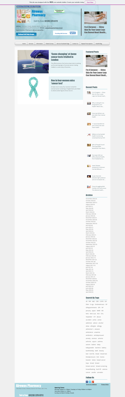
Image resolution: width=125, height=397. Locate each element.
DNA (87, 304)
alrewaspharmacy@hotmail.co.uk (29, 28)
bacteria (98, 348)
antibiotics (89, 335)
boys (87, 363)
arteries (100, 338)
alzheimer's (89, 329)
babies (94, 344)
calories (104, 369)
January (88, 311)
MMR (98, 311)
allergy (99, 326)
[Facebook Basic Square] (87, 382)
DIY (106, 301)
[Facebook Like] (45, 34)
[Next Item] (104, 17)
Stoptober (89, 317)
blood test (103, 354)
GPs (99, 307)
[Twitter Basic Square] (90, 382)
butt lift (98, 369)
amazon (97, 329)
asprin (94, 341)
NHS (87, 314)
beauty (101, 351)
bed (87, 354)
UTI (94, 317)
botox (94, 360)
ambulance (89, 332)
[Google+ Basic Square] (93, 382)
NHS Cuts (93, 314)
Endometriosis (99, 304)
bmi (98, 357)
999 (90, 301)
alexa (87, 326)
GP (106, 304)
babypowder (90, 348)
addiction (89, 323)
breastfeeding (90, 369)
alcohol (101, 323)
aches (94, 320)
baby (98, 344)
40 (86, 301)
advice (95, 323)
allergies (93, 326)
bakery (104, 348)
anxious (94, 338)
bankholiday (90, 351)
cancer (88, 372)
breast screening (101, 366)
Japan (94, 311)
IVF (102, 307)
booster (88, 360)
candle (93, 372)
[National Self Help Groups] (26, 34)
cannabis (100, 372)
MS (102, 311)
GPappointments (91, 307)
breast (97, 363)
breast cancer (90, 366)
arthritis (88, 341)
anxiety (88, 338)
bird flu (92, 354)
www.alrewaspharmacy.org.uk (53, 28)
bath (96, 351)
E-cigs (92, 304)
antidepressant (99, 335)
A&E (93, 301)
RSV (98, 314)
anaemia (97, 332)
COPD (102, 301)
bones (102, 357)
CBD (97, 301)
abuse (99, 317)
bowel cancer (101, 360)
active (99, 320)
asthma (100, 341)
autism (88, 344)
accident (88, 320)
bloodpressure (90, 357)
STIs (102, 314)
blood (97, 354)
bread (92, 363)
